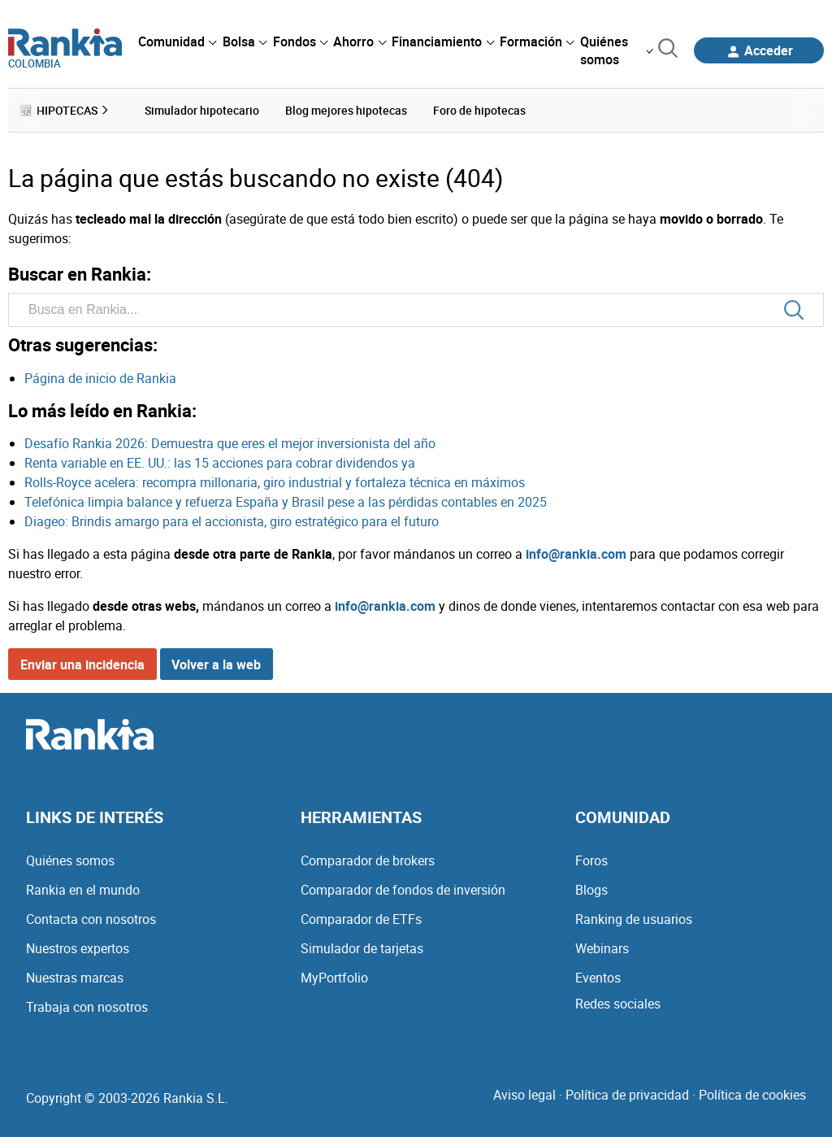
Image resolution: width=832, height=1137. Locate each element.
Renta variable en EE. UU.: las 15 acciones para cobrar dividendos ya (219, 463)
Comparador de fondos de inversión (403, 890)
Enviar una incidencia (82, 664)
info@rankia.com (576, 554)
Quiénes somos (70, 860)
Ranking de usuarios (633, 919)
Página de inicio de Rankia (100, 378)
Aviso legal (524, 1095)
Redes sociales (618, 1004)
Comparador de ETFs (361, 919)
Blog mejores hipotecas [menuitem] (346, 110)
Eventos (598, 978)
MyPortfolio (334, 978)
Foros (591, 860)
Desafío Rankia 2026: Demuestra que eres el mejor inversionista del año (230, 443)
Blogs (591, 890)
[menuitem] (177, 41)
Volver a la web (216, 664)
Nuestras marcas (75, 978)
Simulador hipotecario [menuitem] (202, 110)
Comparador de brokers (368, 860)
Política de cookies (752, 1095)
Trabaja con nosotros (87, 1007)
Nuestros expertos (77, 948)
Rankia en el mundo (83, 890)
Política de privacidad (627, 1095)
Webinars (602, 948)
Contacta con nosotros (91, 919)
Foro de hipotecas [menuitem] (479, 110)
